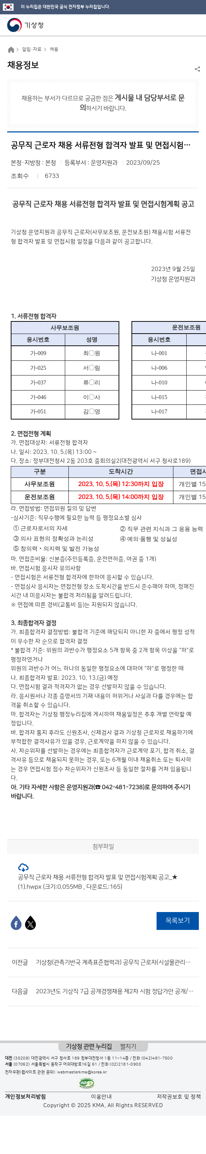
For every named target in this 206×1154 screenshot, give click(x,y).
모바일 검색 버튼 (183, 25)
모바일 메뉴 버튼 (194, 25)
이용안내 (101, 1097)
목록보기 (178, 921)
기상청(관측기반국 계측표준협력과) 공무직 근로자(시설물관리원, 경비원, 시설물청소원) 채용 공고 (115, 962)
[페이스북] (16, 923)
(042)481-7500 (157, 1058)
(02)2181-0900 (125, 1064)
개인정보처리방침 (25, 1097)
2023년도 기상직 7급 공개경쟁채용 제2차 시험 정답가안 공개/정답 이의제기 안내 (115, 991)
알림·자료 (32, 49)
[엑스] (30, 923)
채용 (54, 49)
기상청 (25, 25)
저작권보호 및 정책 (179, 1097)
